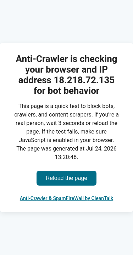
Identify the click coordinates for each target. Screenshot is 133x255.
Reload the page (66, 178)
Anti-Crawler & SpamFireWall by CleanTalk (66, 198)
